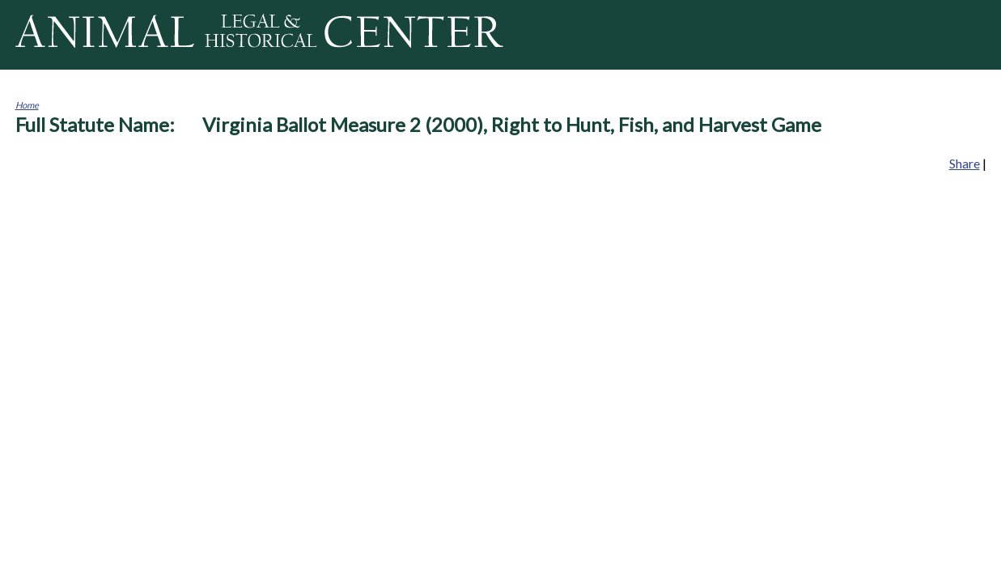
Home (27, 105)
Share (964, 163)
